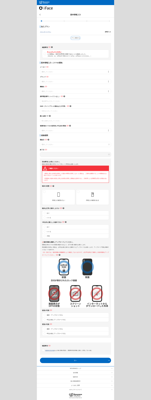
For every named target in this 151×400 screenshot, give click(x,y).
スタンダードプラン (45, 32)
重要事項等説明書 (49, 350)
